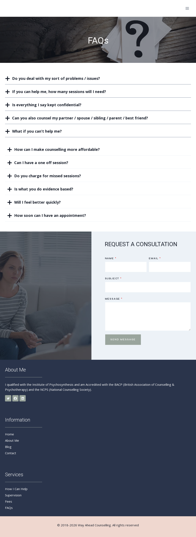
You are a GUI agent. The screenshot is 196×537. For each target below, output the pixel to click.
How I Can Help (16, 489)
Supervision (13, 495)
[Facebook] (15, 398)
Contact (10, 453)
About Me (12, 440)
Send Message (123, 339)
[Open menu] (187, 8)
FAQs (9, 508)
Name (110, 258)
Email (155, 258)
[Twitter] (8, 398)
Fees (8, 501)
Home (9, 434)
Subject (113, 278)
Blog (8, 447)
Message (114, 299)
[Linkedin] (22, 398)
